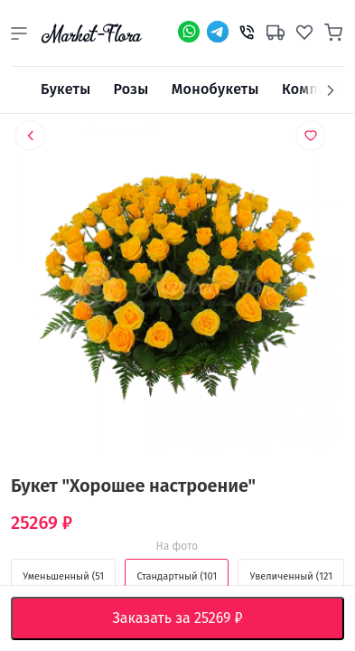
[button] (19, 33)
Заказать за (191, 618)
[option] (177, 291)
